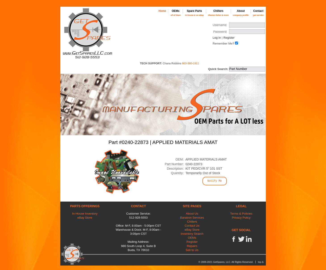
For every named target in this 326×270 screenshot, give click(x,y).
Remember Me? (223, 43)
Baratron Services (192, 217)
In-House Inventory (85, 213)
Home (162, 11)
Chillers (218, 12)
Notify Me (214, 181)
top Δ (260, 262)
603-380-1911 (190, 63)
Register (229, 37)
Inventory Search (192, 233)
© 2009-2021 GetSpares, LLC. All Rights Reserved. (225, 262)
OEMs (175, 12)
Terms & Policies (241, 213)
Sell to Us (192, 250)
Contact (258, 12)
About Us (192, 213)
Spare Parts (194, 12)
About (241, 12)
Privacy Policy (241, 217)
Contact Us (192, 225)
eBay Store (84, 217)
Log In (216, 37)
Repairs (192, 246)
